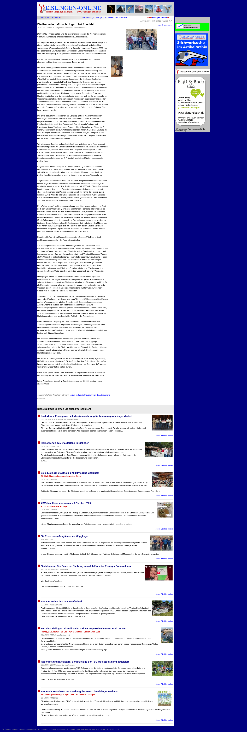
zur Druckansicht (165, 25)
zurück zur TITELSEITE (50, 17)
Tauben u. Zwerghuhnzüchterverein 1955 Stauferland (89, 395)
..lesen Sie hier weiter (164, 436)
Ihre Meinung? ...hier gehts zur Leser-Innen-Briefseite (104, 17)
